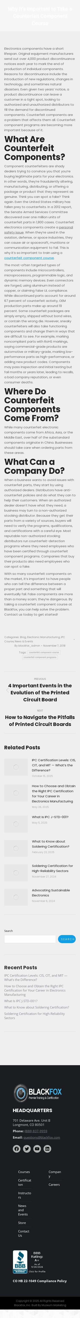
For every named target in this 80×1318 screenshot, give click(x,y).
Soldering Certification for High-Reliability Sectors (52, 868)
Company (55, 1174)
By (27, 645)
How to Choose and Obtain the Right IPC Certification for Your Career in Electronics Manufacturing (54, 793)
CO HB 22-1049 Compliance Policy (40, 1281)
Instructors (24, 1195)
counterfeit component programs (40, 657)
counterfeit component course (29, 258)
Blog (23, 637)
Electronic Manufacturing (43, 637)
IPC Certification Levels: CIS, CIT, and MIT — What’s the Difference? (54, 765)
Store (22, 1223)
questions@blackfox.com (41, 1137)
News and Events (23, 1210)
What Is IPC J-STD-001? (50, 817)
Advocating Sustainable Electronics (51, 892)
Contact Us (23, 1233)
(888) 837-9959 (36, 1131)
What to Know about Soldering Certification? (50, 844)
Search (8, 931)
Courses (24, 1172)
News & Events (24, 641)
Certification (24, 1182)
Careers (54, 1184)
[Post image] (16, 767)
